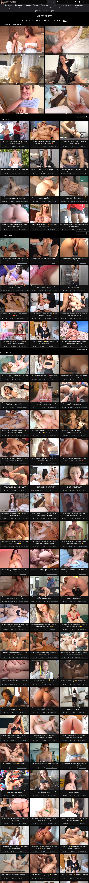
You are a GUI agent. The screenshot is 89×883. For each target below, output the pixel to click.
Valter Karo (84, 269)
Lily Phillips (83, 385)
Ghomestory (82, 241)
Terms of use (9, 874)
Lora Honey (84, 152)
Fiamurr (83, 857)
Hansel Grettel (82, 330)
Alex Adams (53, 179)
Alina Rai (18, 552)
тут (64, 20)
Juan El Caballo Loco (13, 241)
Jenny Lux (78, 152)
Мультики (69, 2)
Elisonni (24, 663)
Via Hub (83, 96)
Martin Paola (82, 718)
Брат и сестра (80, 8)
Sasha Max (54, 269)
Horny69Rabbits (22, 358)
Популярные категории (10, 24)
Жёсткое (53, 8)
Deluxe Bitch (82, 441)
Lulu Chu (48, 552)
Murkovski (25, 469)
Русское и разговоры (26, 8)
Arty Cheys (25, 385)
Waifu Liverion (52, 296)
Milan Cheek (24, 213)
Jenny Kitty (53, 774)
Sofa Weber (84, 358)
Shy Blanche (53, 413)
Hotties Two (23, 413)
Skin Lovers (23, 524)
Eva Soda (49, 269)
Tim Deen (23, 441)
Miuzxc (83, 774)
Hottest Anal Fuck (52, 524)
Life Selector (54, 718)
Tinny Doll (82, 663)
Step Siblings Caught (23, 241)
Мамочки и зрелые (41, 8)
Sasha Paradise (24, 552)
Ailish (53, 213)
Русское (36, 5)
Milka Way (78, 358)
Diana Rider (83, 690)
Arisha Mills (83, 580)
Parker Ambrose (54, 441)
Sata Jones (78, 269)
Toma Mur (23, 829)
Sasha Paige (19, 385)
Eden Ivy (25, 152)
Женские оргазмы (66, 5)
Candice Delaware (52, 241)
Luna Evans (19, 269)
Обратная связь (18, 874)
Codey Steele (45, 829)
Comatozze (23, 330)
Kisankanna (82, 552)
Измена (61, 8)
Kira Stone (23, 296)
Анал (55, 5)
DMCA (2, 874)
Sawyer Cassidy (46, 441)
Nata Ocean (77, 124)
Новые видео (6, 186)
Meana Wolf (82, 635)
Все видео (51, 2)
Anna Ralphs (82, 296)
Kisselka (53, 580)
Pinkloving (23, 774)
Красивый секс (79, 5)
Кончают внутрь (48, 11)
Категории (60, 2)
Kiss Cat (19, 213)
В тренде (4, 303)
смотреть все (82, 66)
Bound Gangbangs (22, 718)
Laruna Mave (79, 607)
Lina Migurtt (23, 801)
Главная (43, 2)
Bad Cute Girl (52, 152)
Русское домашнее (10, 8)
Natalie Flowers (82, 179)
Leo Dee (26, 496)
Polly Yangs (79, 469)
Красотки (38, 11)
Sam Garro (84, 496)
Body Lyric (53, 96)
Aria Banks (23, 96)
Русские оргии (46, 5)
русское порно (68, 865)
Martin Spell (25, 269)
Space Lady (53, 746)
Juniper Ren (49, 330)
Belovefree (23, 124)
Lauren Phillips (54, 552)
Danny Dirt (54, 330)
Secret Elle (53, 496)
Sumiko (50, 607)
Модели (28, 5)
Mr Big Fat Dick (83, 124)
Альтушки (70, 8)
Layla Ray (23, 179)
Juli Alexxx (48, 718)
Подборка (4, 69)
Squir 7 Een (83, 213)
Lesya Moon (82, 746)
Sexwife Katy (23, 857)
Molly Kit (85, 607)
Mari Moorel (53, 124)
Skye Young (20, 496)
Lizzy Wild (23, 690)
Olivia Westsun (19, 635)
